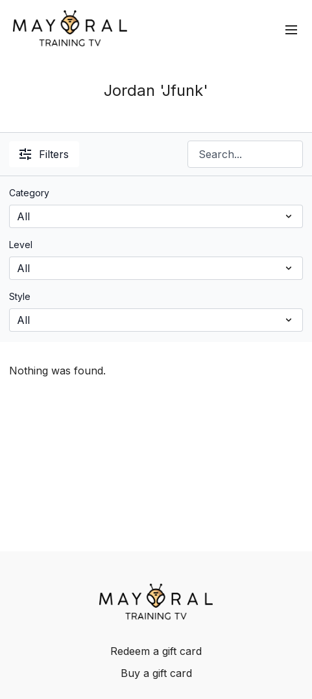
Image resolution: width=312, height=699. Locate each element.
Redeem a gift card (156, 651)
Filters (44, 154)
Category (29, 192)
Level (20, 244)
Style (19, 296)
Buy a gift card (156, 673)
